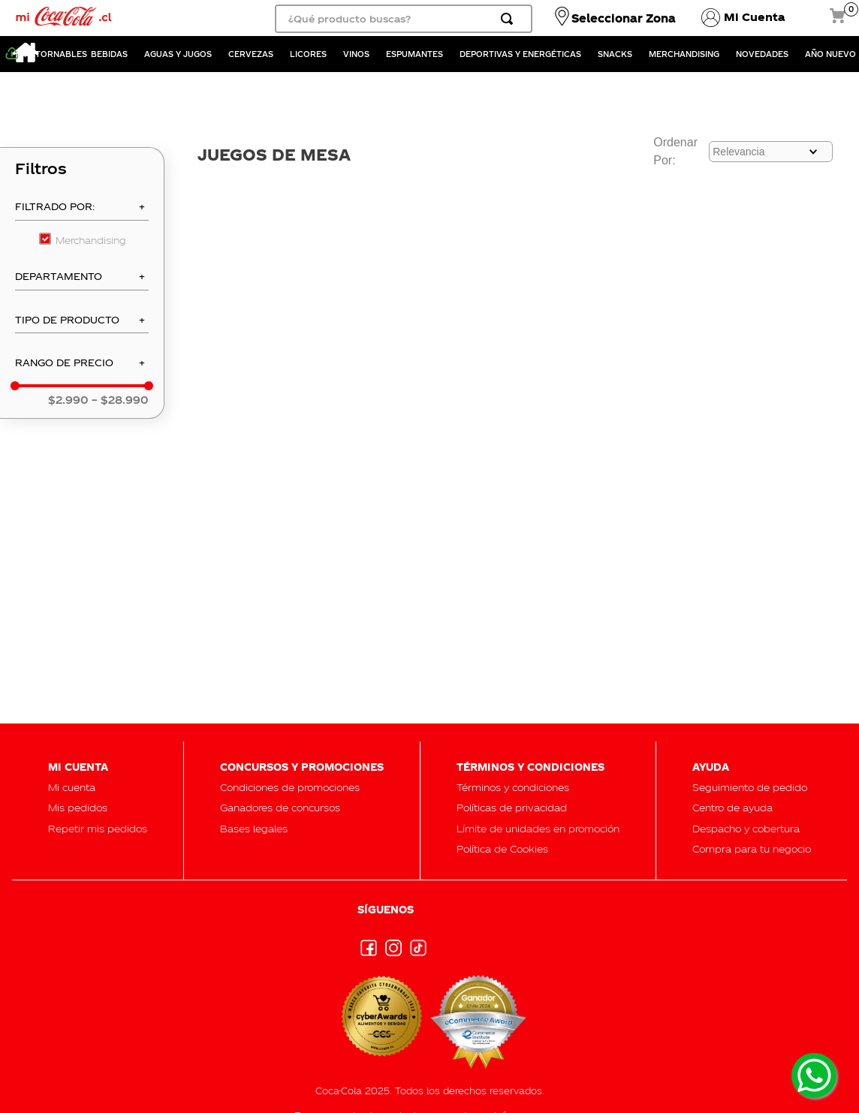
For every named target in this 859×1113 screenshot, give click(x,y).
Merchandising (91, 239)
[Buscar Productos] (510, 19)
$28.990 (120, 400)
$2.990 (68, 400)
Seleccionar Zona (623, 18)
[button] (82, 211)
